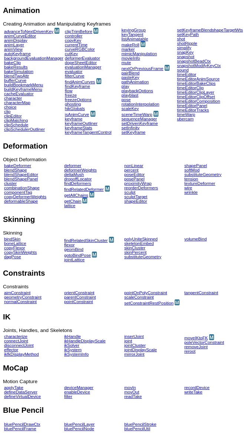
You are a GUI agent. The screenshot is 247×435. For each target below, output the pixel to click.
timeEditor (186, 74)
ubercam (185, 119)
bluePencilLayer (79, 424)
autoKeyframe (17, 54)
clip (7, 111)
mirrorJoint (134, 354)
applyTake (13, 387)
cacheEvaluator (19, 94)
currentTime (76, 45)
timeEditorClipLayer (195, 92)
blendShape (15, 170)
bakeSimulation (18, 71)
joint (128, 341)
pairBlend (130, 73)
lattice (69, 205)
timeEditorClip (190, 88)
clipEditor (13, 116)
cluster (10, 183)
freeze (71, 95)
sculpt (129, 192)
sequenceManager (139, 119)
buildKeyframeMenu (23, 89)
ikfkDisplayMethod (21, 354)
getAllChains (76, 195)
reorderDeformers (141, 188)
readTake (133, 396)
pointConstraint (78, 301)
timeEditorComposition (198, 101)
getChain (72, 201)
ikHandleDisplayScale (85, 341)
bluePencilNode (79, 428)
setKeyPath (188, 34)
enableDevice (77, 392)
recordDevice (197, 387)
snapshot (185, 56)
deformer (72, 165)
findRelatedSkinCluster (86, 240)
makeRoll (130, 45)
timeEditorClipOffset (196, 96)
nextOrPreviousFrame (142, 68)
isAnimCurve (77, 114)
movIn (130, 387)
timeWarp (186, 114)
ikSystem (73, 350)
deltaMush (74, 174)
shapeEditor (135, 201)
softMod (192, 170)
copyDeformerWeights (25, 197)
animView (13, 49)
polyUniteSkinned (141, 239)
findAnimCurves (80, 82)
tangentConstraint (201, 292)
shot (181, 39)
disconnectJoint (19, 345)
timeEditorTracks (193, 110)
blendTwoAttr (16, 76)
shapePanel (195, 165)
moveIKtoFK (196, 338)
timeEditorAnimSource (198, 79)
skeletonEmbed (139, 243)
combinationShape (22, 188)
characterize (15, 336)
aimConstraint (17, 292)
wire (188, 188)
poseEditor (134, 174)
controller (74, 36)
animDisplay (15, 40)
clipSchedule (16, 125)
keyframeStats (78, 128)
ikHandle (72, 336)
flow (69, 91)
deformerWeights (80, 170)
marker (128, 49)
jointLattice (74, 260)
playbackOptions (137, 91)
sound (182, 70)
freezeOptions (78, 99)
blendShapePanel (21, 179)
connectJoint (16, 341)
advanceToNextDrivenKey (28, 31)
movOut (131, 392)
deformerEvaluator (82, 58)
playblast (129, 95)
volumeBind (195, 239)
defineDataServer (20, 392)
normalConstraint (20, 301)
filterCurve (75, 76)
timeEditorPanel (192, 105)
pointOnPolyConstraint (145, 292)
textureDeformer (199, 183)
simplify (184, 48)
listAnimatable (134, 39)
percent (131, 170)
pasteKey (130, 77)
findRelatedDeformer (84, 189)
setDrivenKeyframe (139, 123)
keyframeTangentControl (88, 132)
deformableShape (21, 201)
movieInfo (130, 58)
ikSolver (71, 345)
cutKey (71, 54)
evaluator (74, 71)
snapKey (185, 52)
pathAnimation (135, 82)
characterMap (17, 102)
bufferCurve (15, 80)
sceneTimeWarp (136, 114)
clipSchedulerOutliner (24, 129)
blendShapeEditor (21, 174)
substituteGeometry (202, 174)
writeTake (193, 392)
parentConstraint (80, 297)
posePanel (134, 179)
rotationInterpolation (140, 104)
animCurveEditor (20, 36)
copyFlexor (14, 248)
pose (126, 99)
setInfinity (130, 128)
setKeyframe (133, 132)
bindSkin (12, 239)
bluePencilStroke (140, 424)
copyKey (73, 40)
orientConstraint (79, 292)
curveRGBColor (80, 49)
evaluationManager (83, 67)
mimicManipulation (139, 54)
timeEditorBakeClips (196, 83)
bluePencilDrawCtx (22, 424)
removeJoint (196, 347)
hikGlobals (75, 108)
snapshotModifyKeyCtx (199, 65)
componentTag (18, 192)
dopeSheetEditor (81, 62)
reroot (189, 351)
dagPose (12, 257)
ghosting (73, 104)
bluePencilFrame (20, 428)
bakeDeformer (17, 165)
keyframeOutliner (81, 123)
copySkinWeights (20, 252)
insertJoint (134, 336)
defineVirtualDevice (22, 396)
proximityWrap (138, 183)
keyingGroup (133, 30)
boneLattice (15, 243)
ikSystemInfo (76, 354)
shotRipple (187, 43)
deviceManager (78, 387)
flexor (69, 245)
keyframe (73, 119)
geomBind (73, 249)
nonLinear (133, 165)
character (13, 98)
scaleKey (130, 108)
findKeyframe (77, 86)
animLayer (14, 45)
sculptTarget (135, 197)
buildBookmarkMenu (23, 85)
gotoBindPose (77, 255)
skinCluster (134, 248)
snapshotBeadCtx (194, 61)
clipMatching (16, 120)
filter (68, 396)
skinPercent (135, 252)
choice (10, 107)
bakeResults (16, 67)
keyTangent (132, 34)
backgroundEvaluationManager (33, 58)
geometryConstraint (23, 297)
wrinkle (191, 192)
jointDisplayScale (140, 350)
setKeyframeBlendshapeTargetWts (210, 30)
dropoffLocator (78, 179)
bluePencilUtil (137, 428)
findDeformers (77, 183)
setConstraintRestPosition (149, 303)
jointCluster (135, 345)
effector (11, 350)
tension (191, 179)
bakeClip (12, 62)
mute (126, 62)
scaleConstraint (139, 297)
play (125, 86)
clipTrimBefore (78, 31)
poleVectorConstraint (204, 342)
